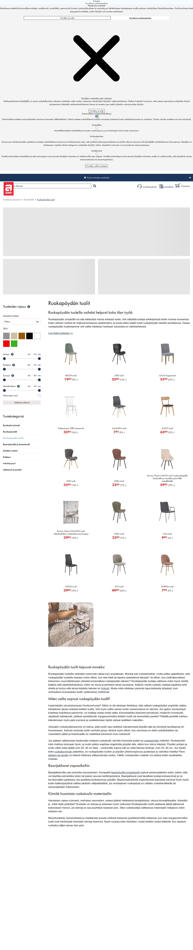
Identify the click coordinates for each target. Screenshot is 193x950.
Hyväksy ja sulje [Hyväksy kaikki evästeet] (67, 17)
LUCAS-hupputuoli (167, 375)
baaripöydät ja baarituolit (125, 772)
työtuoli (105, 688)
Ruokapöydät (10, 431)
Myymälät (50, 193)
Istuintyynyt (9, 463)
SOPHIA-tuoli (167, 586)
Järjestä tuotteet (11, 316)
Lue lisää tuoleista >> (60, 333)
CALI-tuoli (167, 533)
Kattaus (7, 457)
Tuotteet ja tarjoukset (28, 193)
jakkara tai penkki (58, 755)
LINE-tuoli (119, 375)
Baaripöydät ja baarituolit (16, 444)
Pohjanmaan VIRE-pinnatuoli (71, 428)
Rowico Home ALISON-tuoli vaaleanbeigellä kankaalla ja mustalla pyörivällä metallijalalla (167, 478)
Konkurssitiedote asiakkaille (98, 177)
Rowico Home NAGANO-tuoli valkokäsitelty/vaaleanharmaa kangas (70, 532)
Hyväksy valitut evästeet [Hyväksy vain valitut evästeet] (96, 165)
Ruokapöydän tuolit (45, 199)
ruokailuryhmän (63, 751)
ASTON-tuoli (71, 586)
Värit (5, 328)
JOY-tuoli (119, 586)
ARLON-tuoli (71, 375)
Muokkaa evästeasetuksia (140, 17)
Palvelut (66, 193)
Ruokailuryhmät (11, 425)
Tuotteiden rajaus (17, 306)
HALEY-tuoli (167, 428)
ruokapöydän (151, 740)
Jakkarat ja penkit (12, 469)
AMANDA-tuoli (119, 428)
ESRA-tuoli (119, 481)
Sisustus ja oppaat (84, 193)
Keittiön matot (10, 450)
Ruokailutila (29, 199)
